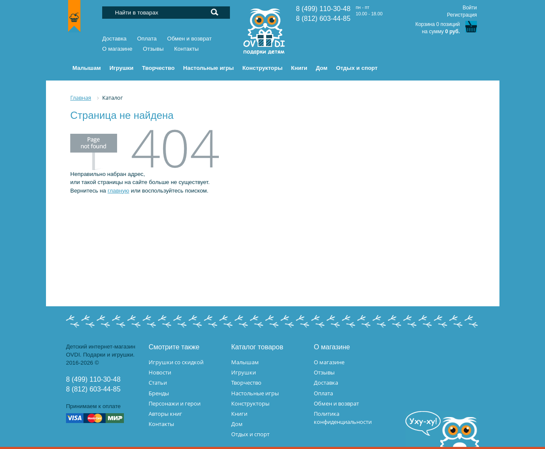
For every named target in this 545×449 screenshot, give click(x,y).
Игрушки (243, 372)
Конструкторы (250, 403)
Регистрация (462, 15)
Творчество (246, 382)
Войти (469, 8)
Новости (160, 372)
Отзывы (153, 49)
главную (118, 190)
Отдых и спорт (250, 434)
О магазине (117, 49)
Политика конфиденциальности (343, 418)
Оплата (147, 38)
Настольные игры (255, 393)
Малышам (245, 362)
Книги (239, 413)
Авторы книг (165, 413)
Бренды (159, 393)
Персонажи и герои (175, 403)
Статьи (158, 382)
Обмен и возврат (189, 38)
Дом (237, 424)
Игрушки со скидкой (176, 362)
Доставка (114, 38)
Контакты (186, 49)
